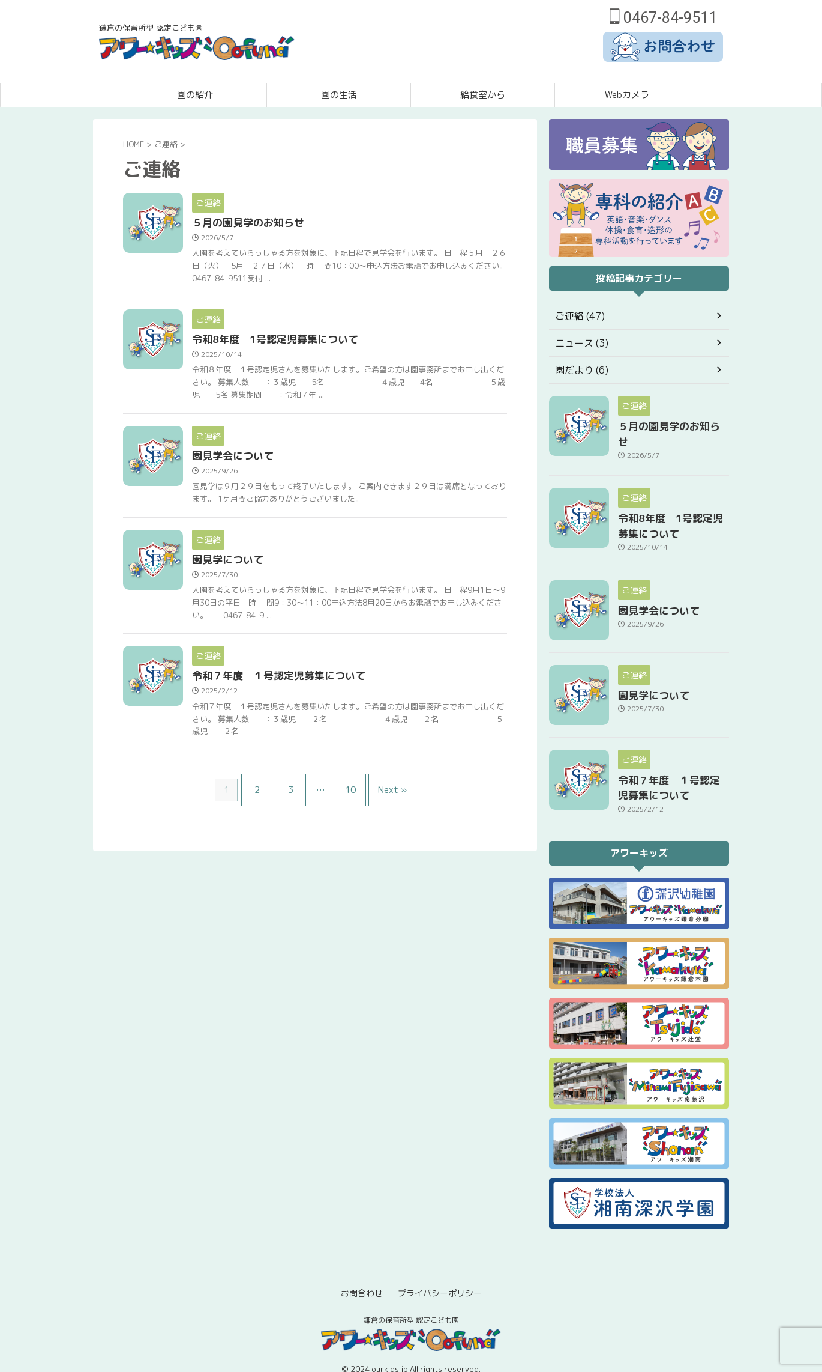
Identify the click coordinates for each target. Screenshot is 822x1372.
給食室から (482, 94)
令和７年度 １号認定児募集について (303, 690)
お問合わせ (362, 1278)
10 (347, 800)
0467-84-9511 (663, 17)
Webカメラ (627, 94)
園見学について (255, 573)
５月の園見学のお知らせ (275, 223)
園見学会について (260, 459)
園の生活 (339, 94)
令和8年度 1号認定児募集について (300, 341)
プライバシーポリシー (440, 1278)
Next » (383, 800)
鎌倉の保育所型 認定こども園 (411, 1306)
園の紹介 (195, 94)
